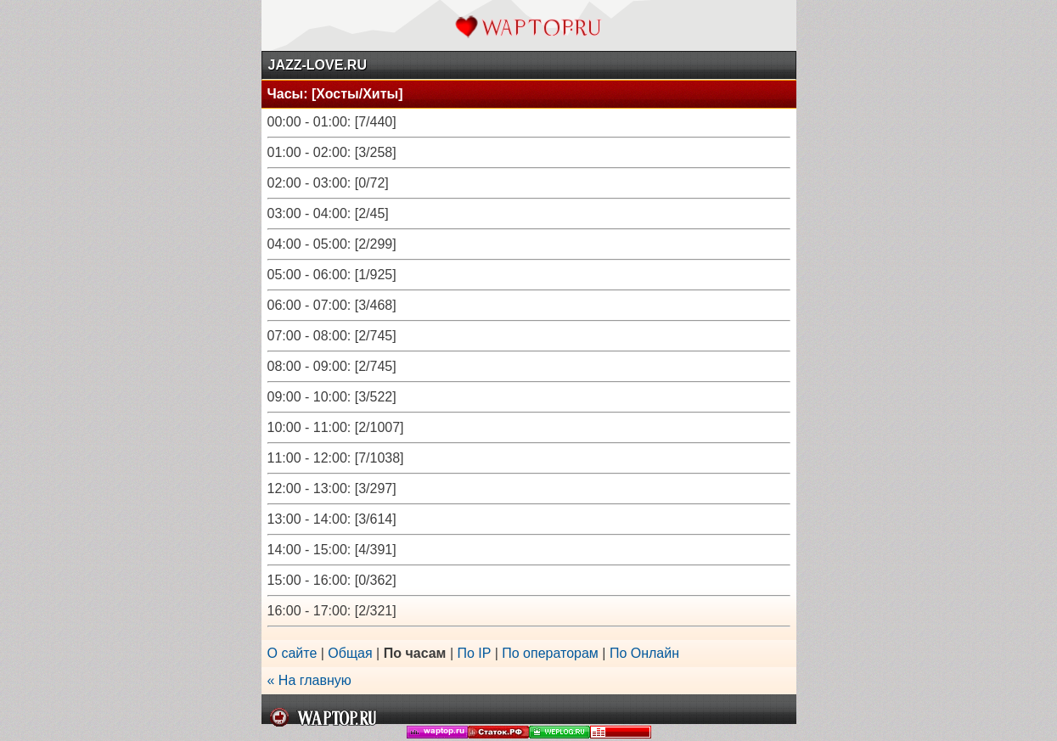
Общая (350, 653)
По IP (476, 653)
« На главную (309, 680)
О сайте (292, 653)
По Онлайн (644, 653)
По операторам (550, 653)
